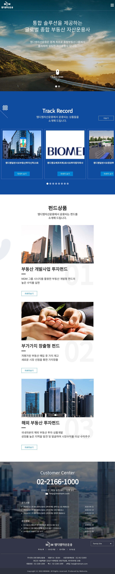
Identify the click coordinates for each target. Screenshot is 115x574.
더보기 (106, 118)
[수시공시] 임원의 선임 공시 (33, 531)
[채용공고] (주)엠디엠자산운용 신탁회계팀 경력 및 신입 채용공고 (46, 506)
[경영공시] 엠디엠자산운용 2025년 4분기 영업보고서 (42, 528)
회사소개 (41, 549)
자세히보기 (29, 293)
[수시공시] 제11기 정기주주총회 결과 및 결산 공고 (41, 525)
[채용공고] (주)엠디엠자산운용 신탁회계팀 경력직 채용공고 (44, 513)
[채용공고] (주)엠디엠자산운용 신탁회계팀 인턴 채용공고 (43, 510)
